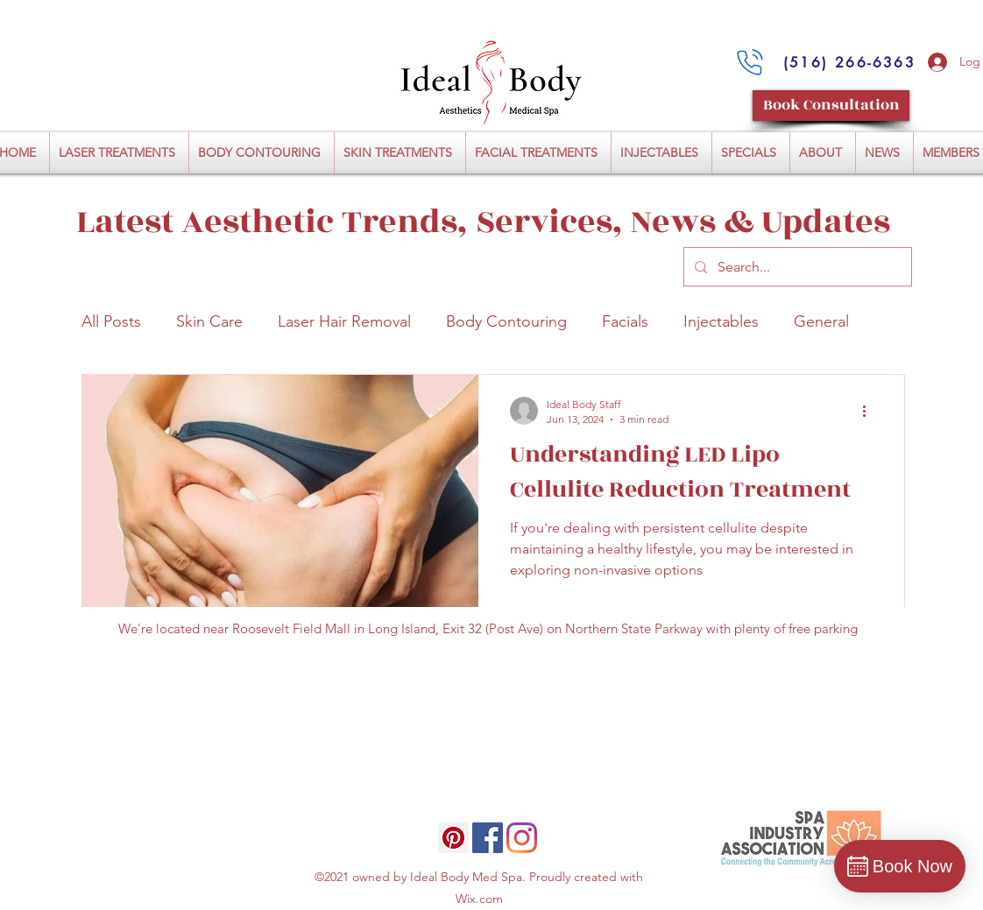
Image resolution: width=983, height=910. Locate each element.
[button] (119, 152)
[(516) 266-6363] (849, 62)
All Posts (111, 321)
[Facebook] (487, 837)
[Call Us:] (749, 62)
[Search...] (796, 267)
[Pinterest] (453, 837)
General (821, 321)
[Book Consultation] (831, 105)
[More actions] (869, 410)
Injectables (721, 321)
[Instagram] (521, 837)
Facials (625, 321)
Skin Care (209, 321)
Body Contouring (506, 321)
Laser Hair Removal (344, 321)
